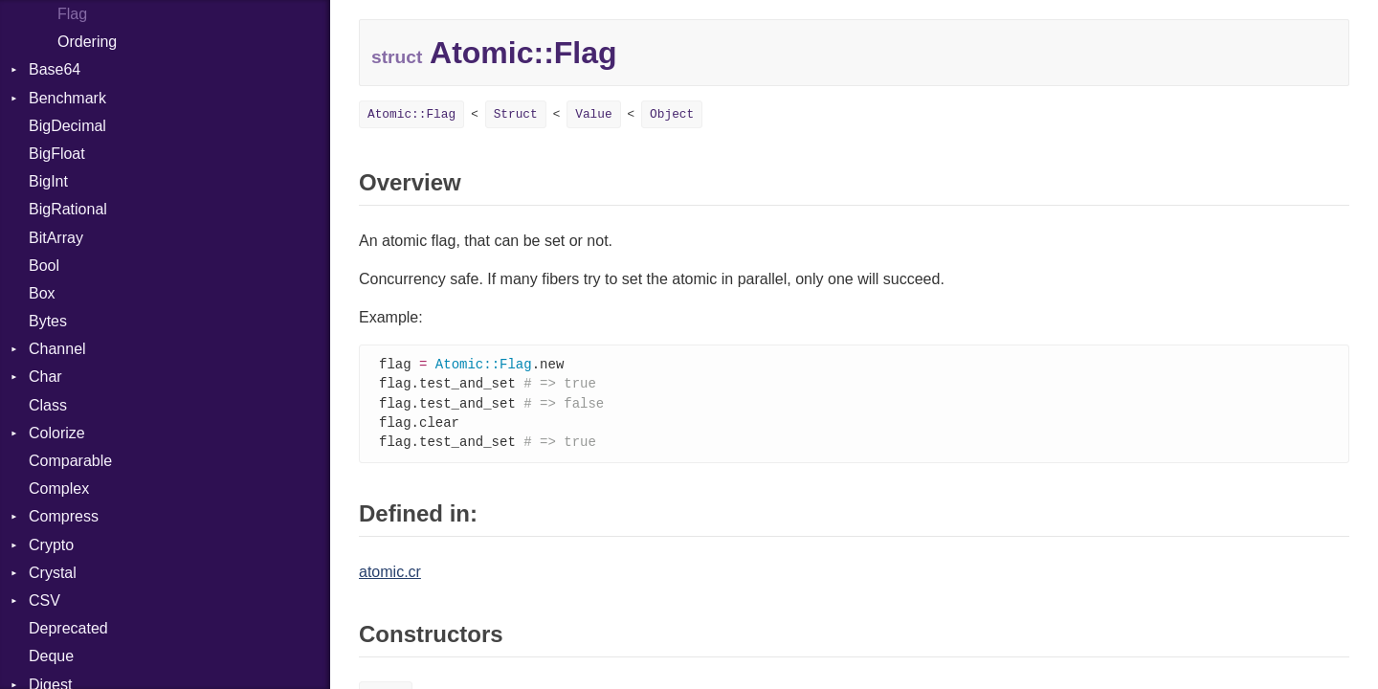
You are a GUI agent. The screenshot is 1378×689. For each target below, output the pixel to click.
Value (593, 114)
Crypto (51, 545)
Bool (44, 265)
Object (672, 114)
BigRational (68, 209)
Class (48, 405)
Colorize (57, 433)
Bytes (48, 321)
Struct (516, 114)
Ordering (87, 41)
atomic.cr (390, 576)
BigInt (48, 181)
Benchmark (67, 98)
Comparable (70, 461)
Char (45, 376)
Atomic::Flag (411, 114)
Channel (57, 349)
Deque (51, 656)
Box (42, 293)
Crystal (53, 573)
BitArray (56, 238)
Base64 (54, 69)
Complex (59, 488)
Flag (72, 14)
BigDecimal (67, 126)
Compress (64, 516)
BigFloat (57, 153)
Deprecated (68, 628)
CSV (44, 600)
